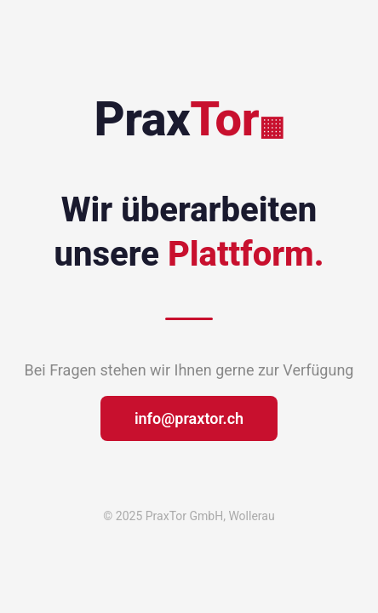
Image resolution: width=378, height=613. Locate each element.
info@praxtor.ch (189, 418)
